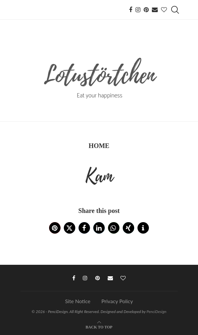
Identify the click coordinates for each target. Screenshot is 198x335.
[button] (55, 228)
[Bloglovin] (164, 9)
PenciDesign (157, 311)
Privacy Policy (117, 301)
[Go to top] (99, 326)
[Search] (174, 9)
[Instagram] (137, 9)
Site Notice (77, 301)
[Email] (155, 9)
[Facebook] (130, 9)
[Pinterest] (146, 9)
